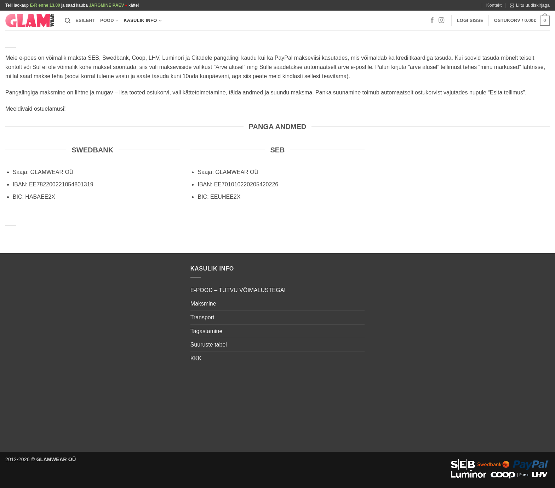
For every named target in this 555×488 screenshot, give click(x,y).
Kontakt (494, 5)
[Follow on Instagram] (441, 20)
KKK (196, 358)
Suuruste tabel (208, 345)
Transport (202, 317)
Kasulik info (143, 20)
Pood (109, 20)
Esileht (85, 20)
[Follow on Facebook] (432, 20)
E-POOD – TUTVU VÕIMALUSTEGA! (238, 290)
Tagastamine (206, 331)
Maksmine (203, 304)
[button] (530, 5)
